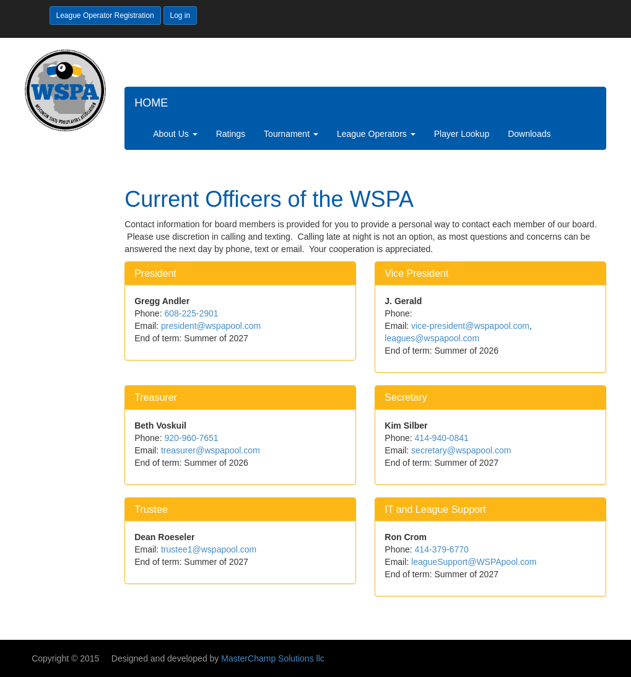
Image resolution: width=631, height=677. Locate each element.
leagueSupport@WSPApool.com (473, 562)
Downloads (529, 134)
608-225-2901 (191, 313)
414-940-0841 (442, 438)
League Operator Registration (105, 15)
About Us (175, 134)
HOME (151, 103)
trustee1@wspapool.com (208, 549)
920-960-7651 (191, 438)
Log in (180, 15)
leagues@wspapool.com (432, 338)
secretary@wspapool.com (461, 450)
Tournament (291, 134)
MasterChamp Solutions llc (272, 658)
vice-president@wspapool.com (470, 326)
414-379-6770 (442, 549)
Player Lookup (462, 134)
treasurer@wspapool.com (210, 450)
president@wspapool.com (211, 326)
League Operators (376, 134)
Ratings (230, 134)
